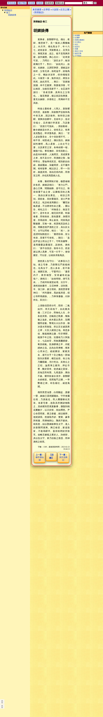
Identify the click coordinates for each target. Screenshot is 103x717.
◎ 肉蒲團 (76, 35)
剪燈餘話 (8, 10)
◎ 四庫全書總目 (78, 40)
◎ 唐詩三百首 (78, 51)
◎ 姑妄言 (76, 46)
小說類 (55, 9)
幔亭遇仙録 (40, 457)
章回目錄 (12, 3)
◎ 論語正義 (77, 53)
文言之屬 (64, 9)
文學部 (46, 9)
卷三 (8, 13)
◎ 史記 (75, 44)
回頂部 (31, 3)
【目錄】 (51, 456)
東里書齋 (37, 9)
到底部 (40, 3)
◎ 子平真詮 (77, 55)
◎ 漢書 (75, 49)
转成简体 (49, 3)
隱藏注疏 (60, 3)
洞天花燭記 (63, 457)
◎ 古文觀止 (77, 42)
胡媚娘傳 (12, 15)
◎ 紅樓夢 (76, 37)
